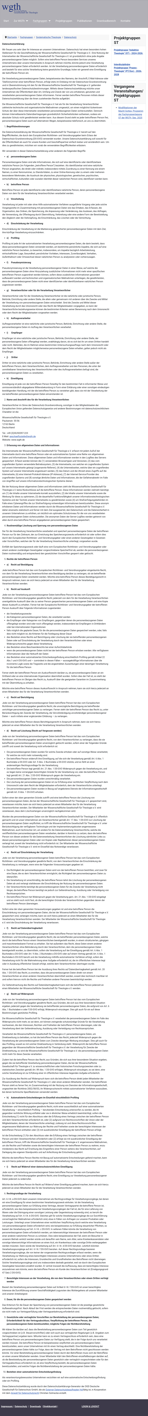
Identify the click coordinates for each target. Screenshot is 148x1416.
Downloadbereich (106, 21)
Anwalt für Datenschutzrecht (25, 1393)
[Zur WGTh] (26, 21)
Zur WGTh (19, 21)
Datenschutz (21, 1406)
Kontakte (125, 21)
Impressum (7, 1406)
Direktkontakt (50, 1406)
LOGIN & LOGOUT (90, 1406)
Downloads (35, 1406)
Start (6, 21)
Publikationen (84, 21)
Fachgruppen (40, 21)
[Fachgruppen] (49, 21)
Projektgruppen (64, 21)
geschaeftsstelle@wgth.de (22, 436)
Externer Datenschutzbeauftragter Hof (64, 1389)
